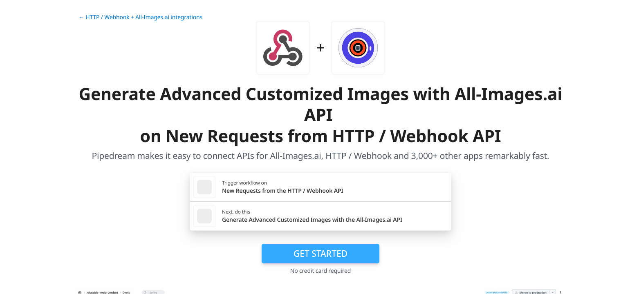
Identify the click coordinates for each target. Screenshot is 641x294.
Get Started (320, 253)
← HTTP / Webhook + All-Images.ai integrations (140, 17)
